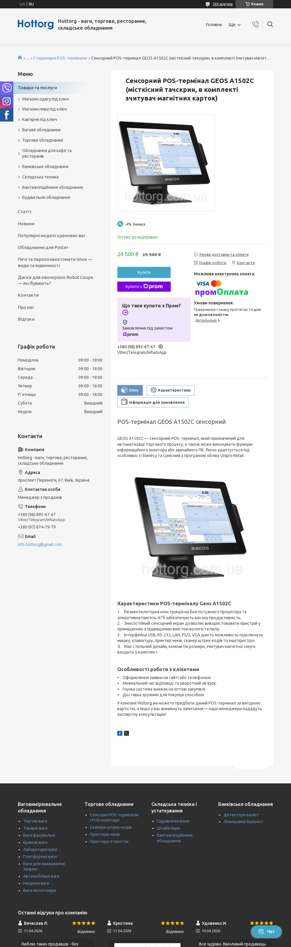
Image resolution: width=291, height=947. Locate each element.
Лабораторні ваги (40, 849)
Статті (24, 211)
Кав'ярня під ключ (39, 119)
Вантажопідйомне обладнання (52, 187)
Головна (214, 24)
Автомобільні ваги (41, 876)
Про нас (26, 307)
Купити (144, 272)
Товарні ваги (35, 828)
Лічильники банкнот (243, 821)
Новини (26, 223)
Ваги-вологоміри (39, 890)
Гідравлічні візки (173, 821)
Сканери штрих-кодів (111, 827)
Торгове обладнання (42, 140)
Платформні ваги (40, 856)
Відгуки (26, 319)
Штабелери (168, 828)
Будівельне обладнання (46, 197)
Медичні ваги (36, 883)
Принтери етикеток (109, 841)
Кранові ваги (35, 842)
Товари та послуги (37, 87)
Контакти (28, 295)
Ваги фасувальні (39, 835)
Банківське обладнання (45, 166)
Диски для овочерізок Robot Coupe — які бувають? (55, 280)
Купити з (143, 286)
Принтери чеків (105, 834)
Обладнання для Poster (43, 247)
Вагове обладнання (41, 129)
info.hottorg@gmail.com (40, 544)
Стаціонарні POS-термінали (60, 58)
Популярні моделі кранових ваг (52, 235)
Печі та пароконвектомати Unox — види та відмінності (55, 262)
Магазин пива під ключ (44, 109)
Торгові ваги (35, 821)
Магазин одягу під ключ (45, 99)
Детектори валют (241, 814)
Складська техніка (40, 177)
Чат (266, 931)
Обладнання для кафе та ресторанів (47, 153)
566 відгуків (223, 4)
